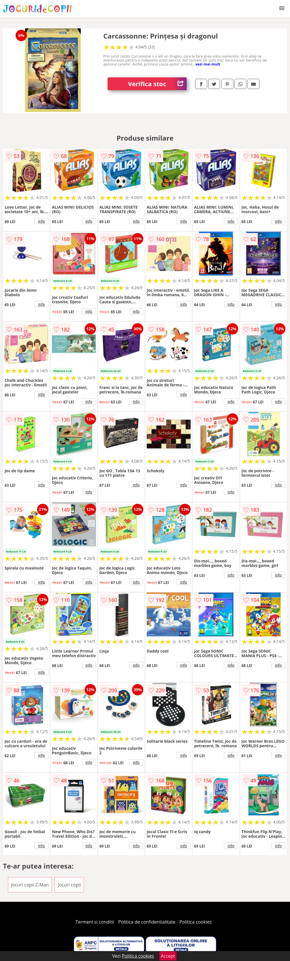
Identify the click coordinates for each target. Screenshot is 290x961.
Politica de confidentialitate (147, 922)
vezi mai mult (207, 64)
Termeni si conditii (95, 922)
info (41, 221)
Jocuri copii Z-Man (30, 885)
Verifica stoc (157, 83)
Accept (168, 956)
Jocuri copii (69, 885)
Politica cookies (196, 922)
